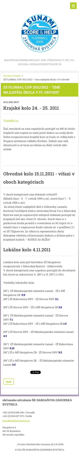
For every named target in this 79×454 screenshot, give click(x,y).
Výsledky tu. (11, 120)
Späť (8, 381)
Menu (73, 5)
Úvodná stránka (12, 75)
